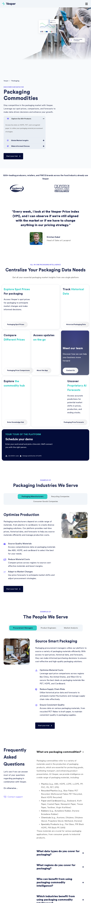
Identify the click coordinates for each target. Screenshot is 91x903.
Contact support (15, 797)
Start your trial (12, 156)
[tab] (32, 496)
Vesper (6, 81)
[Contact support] (5, 796)
